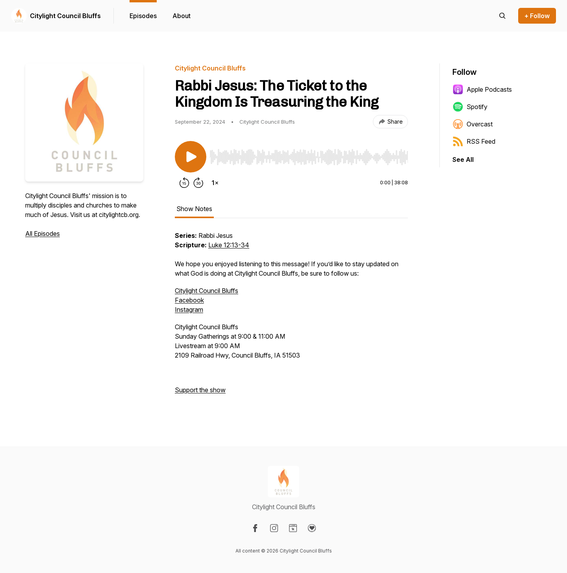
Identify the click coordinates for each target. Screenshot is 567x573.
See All (463, 159)
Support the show (200, 390)
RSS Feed (473, 141)
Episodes (143, 16)
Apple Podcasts (482, 89)
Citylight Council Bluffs (65, 16)
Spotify (469, 106)
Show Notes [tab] (194, 209)
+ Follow (537, 16)
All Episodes (42, 233)
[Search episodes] (502, 15)
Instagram (189, 309)
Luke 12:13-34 (228, 245)
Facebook (189, 300)
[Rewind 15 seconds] (184, 182)
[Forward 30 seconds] (198, 182)
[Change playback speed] (215, 182)
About (181, 16)
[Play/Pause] (190, 156)
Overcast (472, 124)
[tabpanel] (291, 316)
